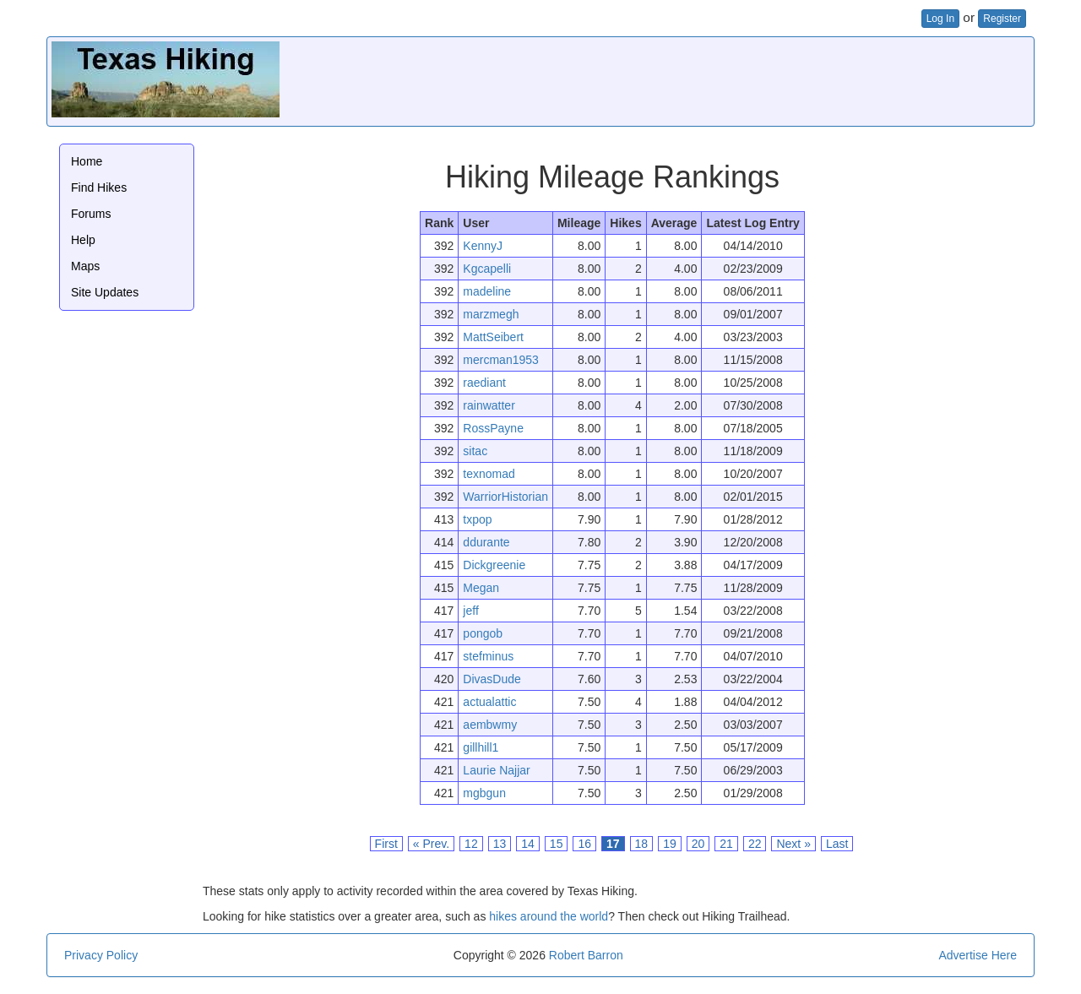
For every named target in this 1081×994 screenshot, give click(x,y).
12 (471, 843)
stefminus (488, 656)
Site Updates (105, 292)
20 (698, 843)
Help (83, 240)
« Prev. (431, 843)
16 (584, 843)
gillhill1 (480, 747)
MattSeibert (493, 337)
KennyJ (482, 246)
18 (642, 843)
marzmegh (491, 314)
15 (556, 843)
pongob (482, 633)
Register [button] (1002, 18)
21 (726, 843)
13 (500, 843)
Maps (85, 266)
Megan (481, 588)
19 (669, 843)
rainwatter (488, 405)
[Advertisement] (722, 79)
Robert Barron (586, 955)
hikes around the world (548, 916)
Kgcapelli (487, 268)
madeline (487, 291)
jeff (470, 610)
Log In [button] (940, 18)
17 (613, 843)
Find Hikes (99, 187)
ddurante (486, 542)
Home (86, 161)
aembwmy (490, 724)
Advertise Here (977, 955)
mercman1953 (501, 360)
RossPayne (493, 428)
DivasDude (491, 679)
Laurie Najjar (496, 770)
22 (755, 843)
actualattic (489, 702)
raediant (484, 382)
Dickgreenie (494, 565)
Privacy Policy (101, 955)
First (386, 843)
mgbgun (484, 793)
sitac (475, 451)
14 (528, 843)
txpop (477, 519)
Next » (793, 843)
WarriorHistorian (505, 496)
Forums (91, 213)
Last (837, 843)
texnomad (488, 474)
